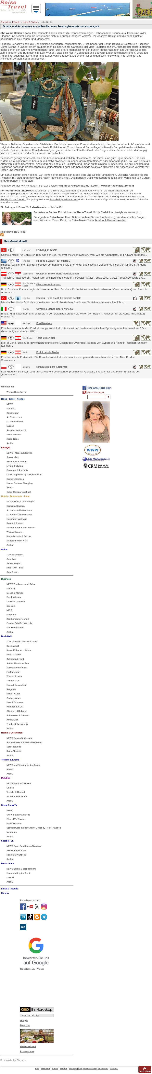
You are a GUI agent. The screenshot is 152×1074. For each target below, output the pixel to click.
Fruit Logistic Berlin (47, 352)
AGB (80, 1068)
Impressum (102, 1068)
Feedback (45, 1068)
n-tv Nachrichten (30, 1015)
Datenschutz (90, 1068)
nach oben (145, 1071)
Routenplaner (27, 1051)
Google (24, 1020)
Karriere (63, 1068)
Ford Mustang (44, 323)
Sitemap (73, 1068)
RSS (37, 1068)
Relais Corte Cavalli (12, 199)
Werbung (114, 1068)
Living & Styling (30, 22)
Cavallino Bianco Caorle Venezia (54, 309)
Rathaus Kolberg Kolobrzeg (52, 367)
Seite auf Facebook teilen (99, 388)
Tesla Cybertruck (46, 338)
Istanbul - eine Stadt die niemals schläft (58, 298)
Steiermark (115, 190)
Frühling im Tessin (46, 250)
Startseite (5, 22)
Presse (55, 1068)
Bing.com (25, 1025)
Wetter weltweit (28, 1046)
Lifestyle (16, 22)
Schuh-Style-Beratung (64, 199)
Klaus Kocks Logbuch (48, 284)
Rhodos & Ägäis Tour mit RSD (53, 260)
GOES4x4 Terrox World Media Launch (57, 273)
